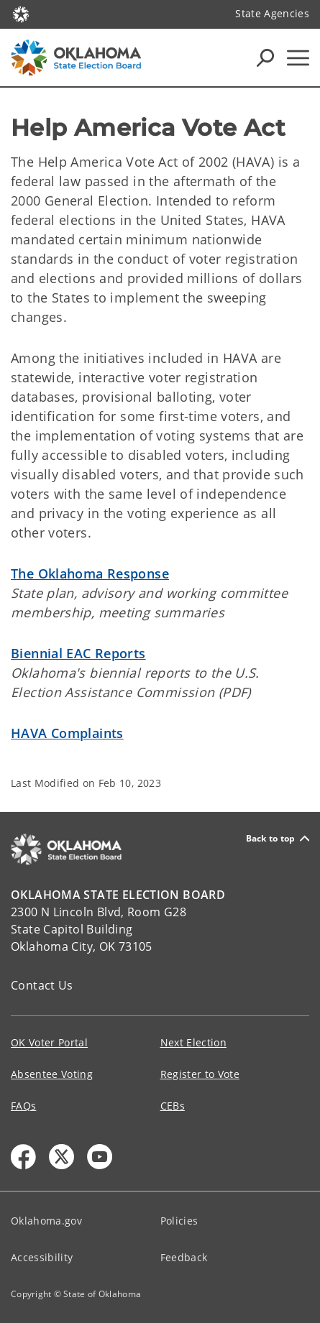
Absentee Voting (52, 1074)
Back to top (277, 838)
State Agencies (272, 13)
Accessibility (42, 1257)
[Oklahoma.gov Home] (21, 13)
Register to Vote (199, 1074)
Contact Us (42, 985)
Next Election (193, 1042)
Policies (179, 1220)
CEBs (172, 1105)
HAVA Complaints (67, 733)
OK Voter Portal (49, 1042)
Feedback (184, 1257)
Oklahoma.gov (46, 1220)
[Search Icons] (265, 57)
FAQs (23, 1105)
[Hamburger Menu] (298, 58)
